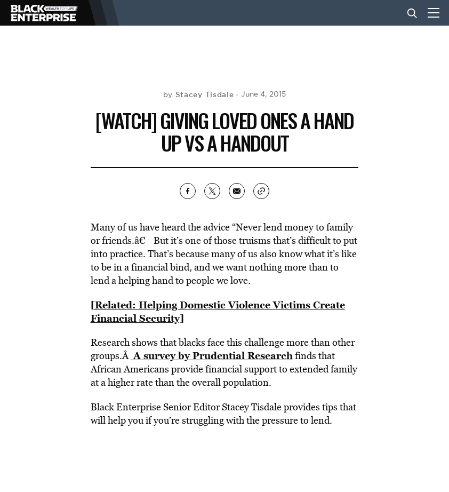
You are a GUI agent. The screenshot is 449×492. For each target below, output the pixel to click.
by (198, 94)
